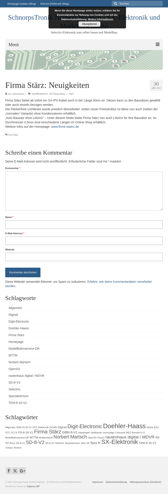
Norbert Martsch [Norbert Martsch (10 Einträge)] (70, 437)
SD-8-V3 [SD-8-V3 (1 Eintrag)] (49, 443)
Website (9, 249)
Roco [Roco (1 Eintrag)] (12, 443)
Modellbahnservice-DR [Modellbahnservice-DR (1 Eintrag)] (17, 437)
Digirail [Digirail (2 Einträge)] (62, 427)
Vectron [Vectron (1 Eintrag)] (17, 447)
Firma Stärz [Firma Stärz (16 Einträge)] (47, 432)
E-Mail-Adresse (14, 233)
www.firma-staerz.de (65, 126)
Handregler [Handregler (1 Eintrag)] (84, 432)
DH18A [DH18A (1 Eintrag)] (53, 427)
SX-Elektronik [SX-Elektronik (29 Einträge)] (119, 441)
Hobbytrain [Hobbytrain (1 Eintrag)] (96, 432)
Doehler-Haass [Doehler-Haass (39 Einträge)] (124, 425)
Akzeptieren (89, 24)
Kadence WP (33, 486)
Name (9, 217)
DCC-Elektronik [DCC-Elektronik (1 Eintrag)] (40, 427)
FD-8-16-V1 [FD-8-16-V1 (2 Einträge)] (25, 432)
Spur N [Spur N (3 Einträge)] (95, 443)
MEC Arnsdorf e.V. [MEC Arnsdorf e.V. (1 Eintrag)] (135, 432)
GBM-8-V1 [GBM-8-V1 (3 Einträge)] (70, 432)
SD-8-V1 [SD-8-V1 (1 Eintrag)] (20, 443)
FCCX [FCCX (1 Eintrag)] (14, 432)
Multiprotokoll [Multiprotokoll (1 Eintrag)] (46, 437)
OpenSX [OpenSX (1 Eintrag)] (92, 437)
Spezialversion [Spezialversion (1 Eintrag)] (72, 443)
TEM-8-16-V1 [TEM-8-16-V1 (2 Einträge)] (147, 443)
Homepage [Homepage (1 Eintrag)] (108, 432)
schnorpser (18, 94)
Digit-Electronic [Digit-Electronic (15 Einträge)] (84, 426)
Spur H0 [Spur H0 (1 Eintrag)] (85, 443)
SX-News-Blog (57, 94)
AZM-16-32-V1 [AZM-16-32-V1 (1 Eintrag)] (24, 427)
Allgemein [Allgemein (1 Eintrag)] (10, 427)
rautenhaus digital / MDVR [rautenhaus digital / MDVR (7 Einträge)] (130, 437)
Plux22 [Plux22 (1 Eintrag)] (101, 437)
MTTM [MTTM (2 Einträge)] (34, 437)
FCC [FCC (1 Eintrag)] (7, 432)
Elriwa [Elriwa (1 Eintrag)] (150, 427)
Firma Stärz (12, 135)
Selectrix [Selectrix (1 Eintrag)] (59, 443)
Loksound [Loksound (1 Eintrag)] (120, 432)
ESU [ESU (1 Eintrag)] (156, 427)
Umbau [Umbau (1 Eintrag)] (9, 447)
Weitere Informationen (100, 19)
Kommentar (12, 168)
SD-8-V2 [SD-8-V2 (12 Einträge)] (35, 442)
